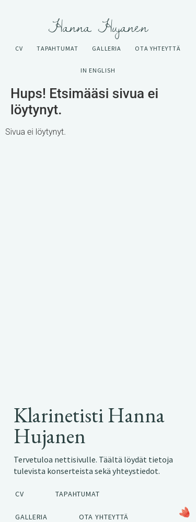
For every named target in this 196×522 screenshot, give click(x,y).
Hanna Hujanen (98, 26)
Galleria (106, 48)
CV (19, 48)
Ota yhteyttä (158, 48)
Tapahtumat (57, 48)
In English (98, 70)
